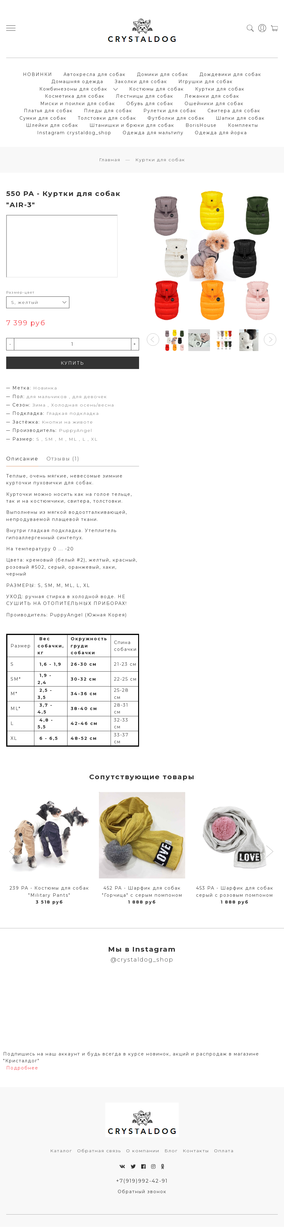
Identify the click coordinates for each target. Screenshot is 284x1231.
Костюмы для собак (156, 90)
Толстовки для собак (107, 119)
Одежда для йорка (221, 134)
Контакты (196, 1154)
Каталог (61, 1154)
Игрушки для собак (205, 83)
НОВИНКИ (37, 76)
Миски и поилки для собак (77, 105)
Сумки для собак (43, 119)
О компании (142, 1154)
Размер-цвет (20, 296)
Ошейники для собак (214, 105)
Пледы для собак (108, 112)
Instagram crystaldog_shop (74, 134)
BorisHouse (201, 127)
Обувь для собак (149, 105)
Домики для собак (162, 76)
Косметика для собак (75, 98)
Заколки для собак (141, 83)
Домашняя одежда (77, 83)
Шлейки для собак (52, 127)
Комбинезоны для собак (73, 90)
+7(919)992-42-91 (142, 1185)
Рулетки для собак (169, 112)
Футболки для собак (176, 119)
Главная (109, 163)
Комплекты (243, 127)
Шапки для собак (240, 119)
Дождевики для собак (230, 76)
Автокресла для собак (94, 76)
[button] (153, 343)
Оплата (224, 1154)
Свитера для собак (234, 112)
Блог (171, 1154)
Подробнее (22, 1071)
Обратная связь (99, 1154)
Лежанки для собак (212, 98)
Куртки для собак (220, 90)
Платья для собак (48, 112)
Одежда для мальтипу (153, 134)
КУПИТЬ (72, 366)
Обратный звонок (142, 1195)
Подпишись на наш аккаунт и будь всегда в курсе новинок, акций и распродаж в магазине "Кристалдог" (131, 1061)
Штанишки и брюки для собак (132, 127)
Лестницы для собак (144, 98)
